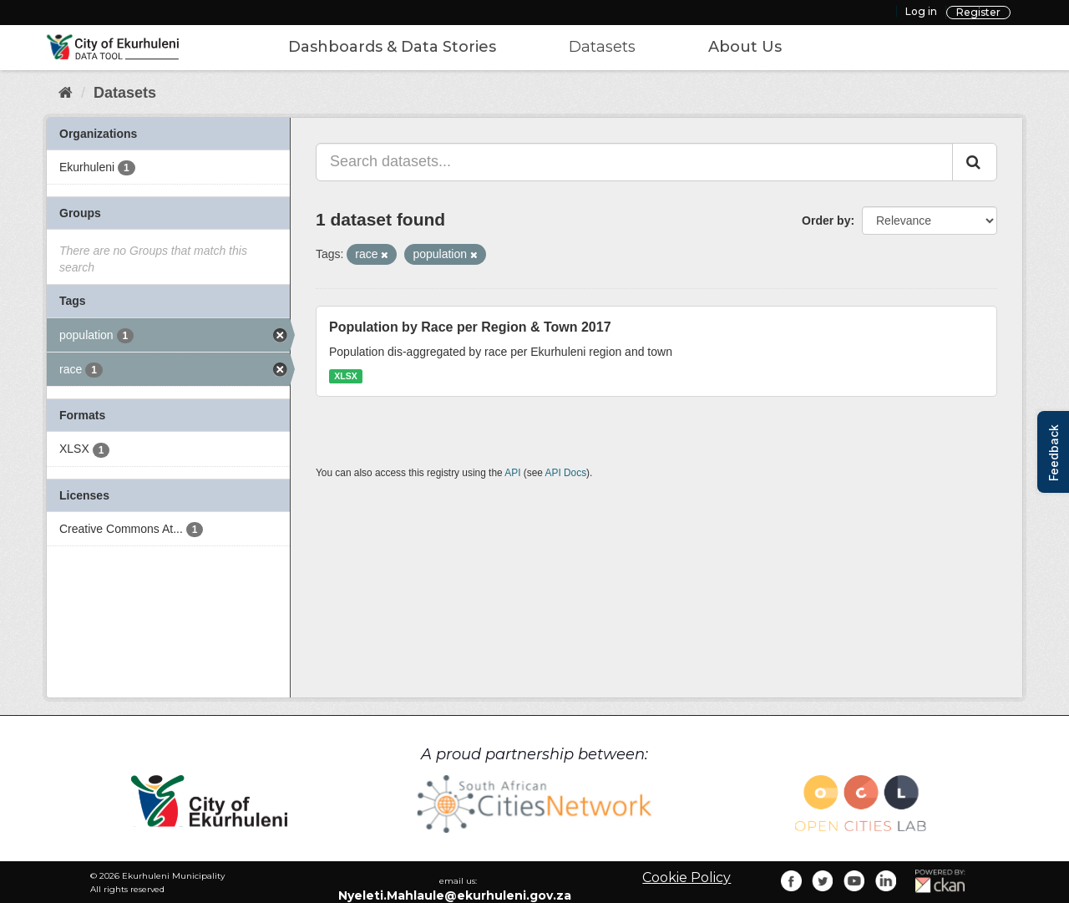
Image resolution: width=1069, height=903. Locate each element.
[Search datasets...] (634, 162)
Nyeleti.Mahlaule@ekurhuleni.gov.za (454, 895)
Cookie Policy (686, 877)
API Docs (566, 473)
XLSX (345, 376)
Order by (826, 220)
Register (978, 12)
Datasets (602, 47)
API (512, 473)
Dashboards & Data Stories (392, 47)
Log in (921, 11)
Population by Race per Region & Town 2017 (470, 327)
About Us (745, 47)
